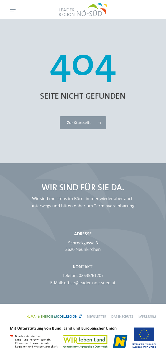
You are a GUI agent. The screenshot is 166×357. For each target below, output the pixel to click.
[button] (13, 9)
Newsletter (96, 316)
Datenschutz (122, 316)
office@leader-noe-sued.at (90, 283)
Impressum (147, 316)
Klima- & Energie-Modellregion (52, 316)
